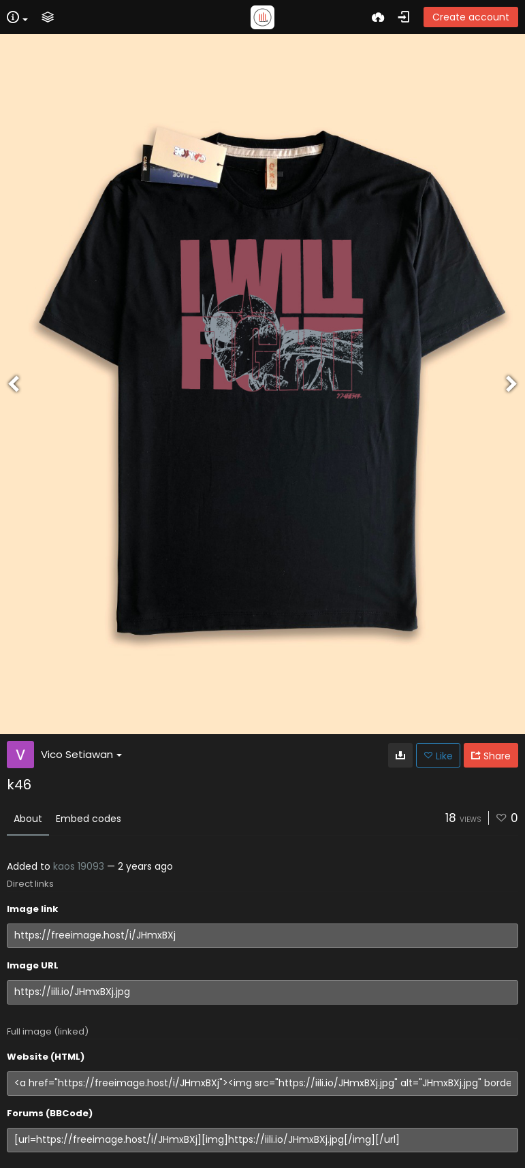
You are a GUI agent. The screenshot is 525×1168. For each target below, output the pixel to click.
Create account (470, 17)
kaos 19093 (78, 866)
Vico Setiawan (81, 754)
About (28, 818)
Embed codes (88, 818)
